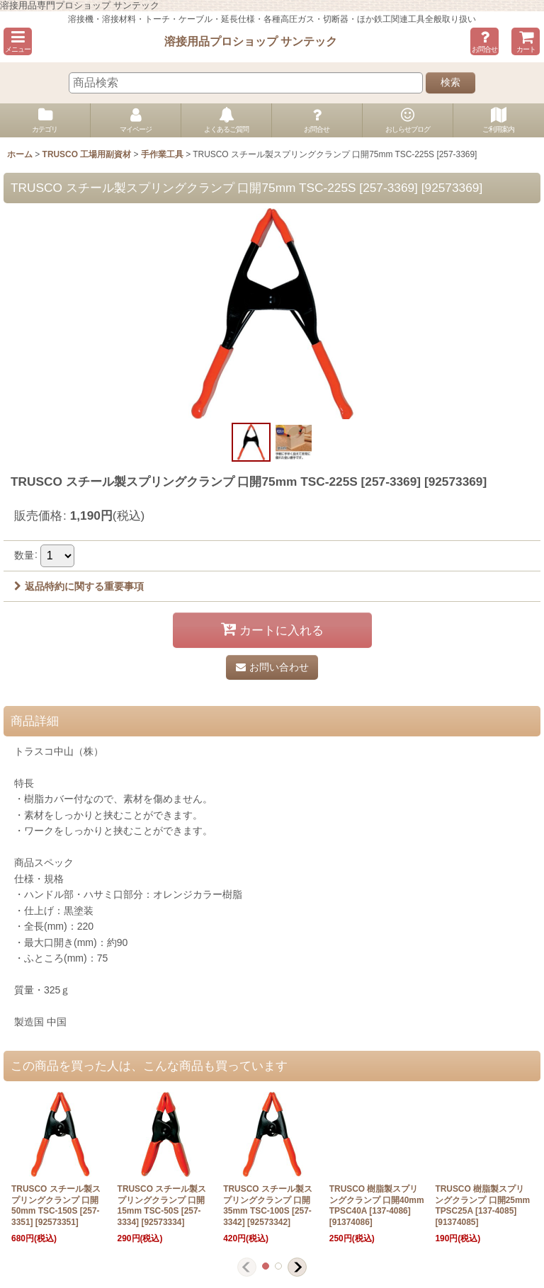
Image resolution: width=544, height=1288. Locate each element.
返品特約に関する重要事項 (79, 586)
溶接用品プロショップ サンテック (251, 41)
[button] (18, 41)
